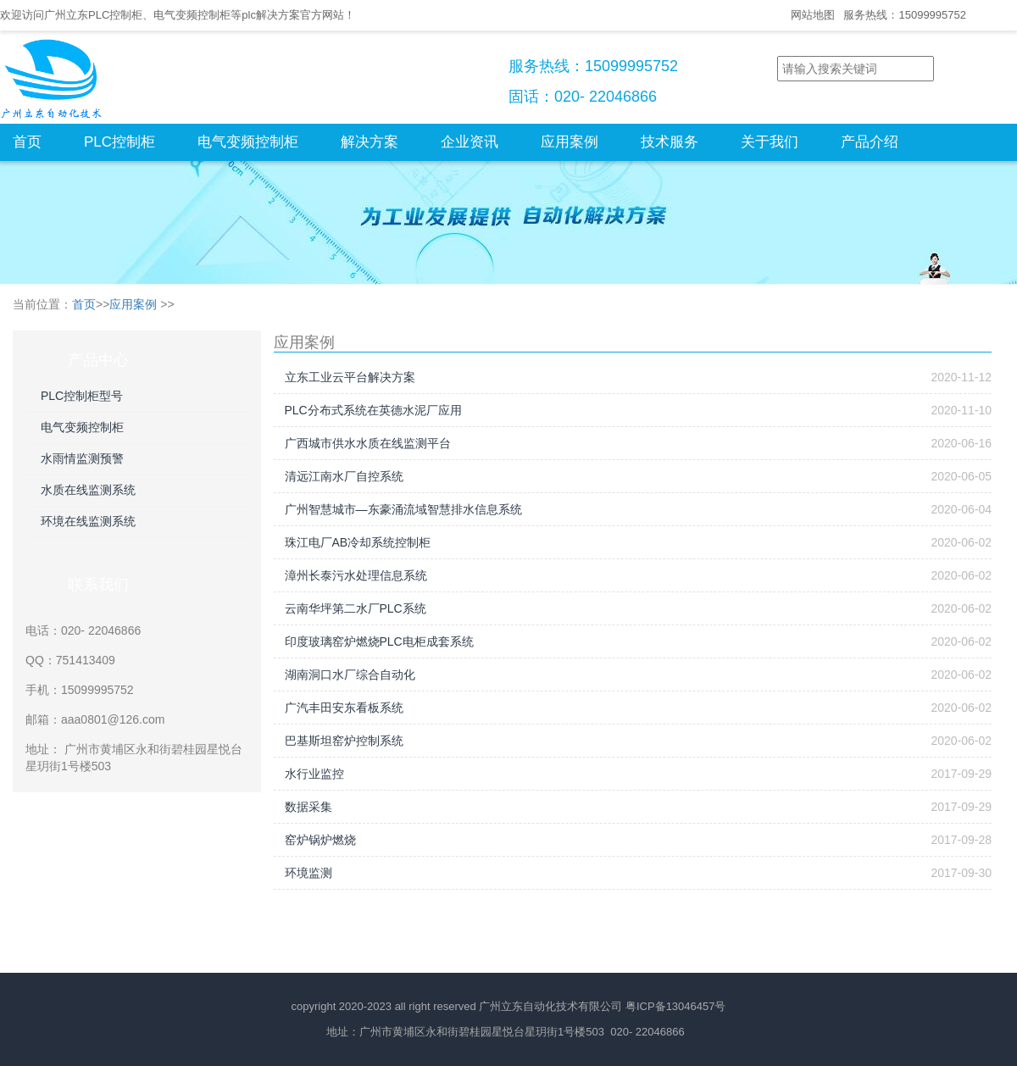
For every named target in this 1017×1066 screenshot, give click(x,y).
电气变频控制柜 (247, 142)
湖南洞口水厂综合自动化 (350, 674)
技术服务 (669, 142)
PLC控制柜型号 (82, 396)
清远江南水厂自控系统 (344, 476)
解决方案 (369, 142)
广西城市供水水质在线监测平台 (368, 443)
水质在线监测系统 (88, 490)
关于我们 (769, 142)
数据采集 (308, 806)
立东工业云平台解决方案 (350, 377)
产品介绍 (869, 142)
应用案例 (569, 142)
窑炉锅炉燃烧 (320, 840)
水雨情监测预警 (82, 458)
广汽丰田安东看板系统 (344, 707)
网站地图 (813, 14)
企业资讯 (469, 142)
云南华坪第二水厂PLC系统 (355, 608)
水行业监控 (314, 773)
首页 (27, 142)
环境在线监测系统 (88, 521)
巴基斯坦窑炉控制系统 (344, 740)
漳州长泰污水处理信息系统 (356, 575)
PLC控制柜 (119, 142)
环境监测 (308, 873)
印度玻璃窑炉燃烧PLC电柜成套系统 (379, 641)
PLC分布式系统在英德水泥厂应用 (373, 410)
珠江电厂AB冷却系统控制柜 (358, 542)
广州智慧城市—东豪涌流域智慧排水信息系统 (403, 509)
